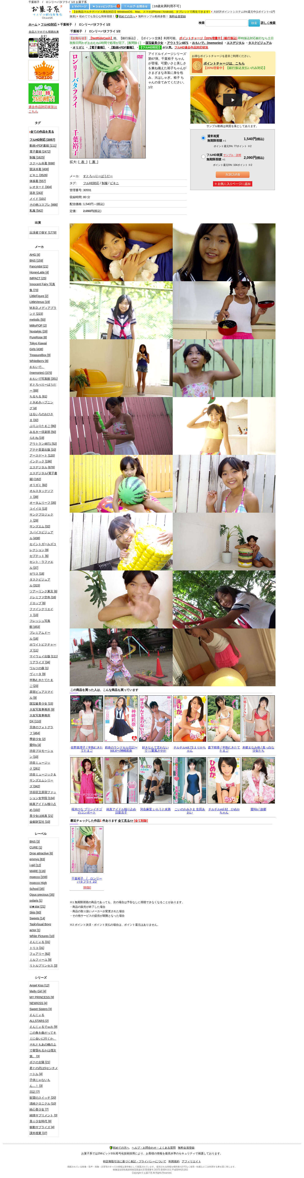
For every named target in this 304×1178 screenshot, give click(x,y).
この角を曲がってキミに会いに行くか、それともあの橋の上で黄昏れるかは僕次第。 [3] (43, 1044)
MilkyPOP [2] (38, 325)
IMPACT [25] (38, 278)
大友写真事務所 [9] (42, 709)
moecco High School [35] (38, 885)
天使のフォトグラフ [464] (41, 730)
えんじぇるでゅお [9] (43, 1026)
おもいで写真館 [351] (44, 378)
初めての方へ (125, 16)
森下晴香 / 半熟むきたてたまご (224, 749)
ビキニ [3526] (39, 175)
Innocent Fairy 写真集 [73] (42, 287)
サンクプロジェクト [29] (41, 517)
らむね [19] (37, 437)
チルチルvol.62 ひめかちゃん (224, 811)
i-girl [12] (35, 865)
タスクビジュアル (260, 43)
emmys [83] (37, 859)
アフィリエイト (191, 1161)
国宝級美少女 (154, 43)
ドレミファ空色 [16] (43, 597)
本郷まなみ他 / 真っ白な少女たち (258, 749)
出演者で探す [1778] (43, 232)
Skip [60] (35, 912)
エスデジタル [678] (42, 467)
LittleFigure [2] (39, 296)
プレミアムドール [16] (40, 635)
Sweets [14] (37, 918)
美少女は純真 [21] (41, 815)
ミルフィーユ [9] (40, 959)
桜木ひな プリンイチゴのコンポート (87, 811)
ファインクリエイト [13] (41, 612)
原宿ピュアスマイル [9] (41, 694)
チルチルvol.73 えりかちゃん (190, 749)
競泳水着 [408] (39, 169)
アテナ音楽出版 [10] (43, 449)
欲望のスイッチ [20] (43, 1097)
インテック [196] (41, 461)
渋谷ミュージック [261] (40, 765)
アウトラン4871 (177, 43)
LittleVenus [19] (40, 302)
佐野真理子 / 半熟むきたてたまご (87, 749)
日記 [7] (34, 1091)
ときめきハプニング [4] (41, 405)
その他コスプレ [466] (44, 204)
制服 (105, 183)
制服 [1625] (37, 157)
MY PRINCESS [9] (42, 997)
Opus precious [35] (42, 894)
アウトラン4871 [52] (43, 443)
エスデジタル (235, 43)
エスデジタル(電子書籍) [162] (43, 476)
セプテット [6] (39, 556)
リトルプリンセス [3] (43, 965)
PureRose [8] (38, 337)
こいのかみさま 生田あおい (190, 811)
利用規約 (173, 1161)
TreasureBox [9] (40, 355)
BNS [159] (36, 260)
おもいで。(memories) (207, 43)
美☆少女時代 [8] (40, 1121)
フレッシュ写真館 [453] (40, 623)
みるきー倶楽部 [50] (43, 432)
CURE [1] (36, 847)
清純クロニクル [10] (43, 1103)
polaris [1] (36, 900)
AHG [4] (35, 254)
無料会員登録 (177, 16)
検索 (202, 22)
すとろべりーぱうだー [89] (43, 387)
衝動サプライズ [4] (42, 1127)
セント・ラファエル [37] (41, 564)
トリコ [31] (37, 948)
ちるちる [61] (38, 396)
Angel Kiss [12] (39, 985)
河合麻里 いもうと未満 (155, 809)
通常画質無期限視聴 (216, 138)
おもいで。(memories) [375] (41, 369)
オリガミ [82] (38, 485)
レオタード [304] (41, 187)
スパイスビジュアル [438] (41, 535)
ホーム (32, 24)
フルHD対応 (49, 24)
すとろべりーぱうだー (98, 176)
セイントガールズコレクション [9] (43, 547)
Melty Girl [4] (38, 991)
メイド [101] (38, 198)
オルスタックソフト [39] (41, 493)
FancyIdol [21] (39, 266)
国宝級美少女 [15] (41, 703)
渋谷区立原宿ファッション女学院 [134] (43, 795)
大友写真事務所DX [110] (40, 718)
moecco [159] (38, 877)
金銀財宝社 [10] (40, 821)
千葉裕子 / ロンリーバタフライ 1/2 (87, 880)
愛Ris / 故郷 (258, 809)
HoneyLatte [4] (39, 272)
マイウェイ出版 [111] (44, 656)
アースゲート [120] (42, 455)
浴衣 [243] (36, 193)
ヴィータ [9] (37, 674)
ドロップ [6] (37, 603)
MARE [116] (37, 871)
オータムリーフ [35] (43, 502)
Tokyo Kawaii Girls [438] (38, 346)
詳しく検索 (268, 22)
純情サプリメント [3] (43, 1115)
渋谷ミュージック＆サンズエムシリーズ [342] (43, 780)
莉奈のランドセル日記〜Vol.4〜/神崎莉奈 (121, 749)
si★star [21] (37, 906)
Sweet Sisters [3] (41, 1009)
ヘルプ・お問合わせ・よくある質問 (154, 1147)
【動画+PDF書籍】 (122, 47)
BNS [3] (35, 841)
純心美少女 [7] (39, 1109)
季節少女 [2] (37, 739)
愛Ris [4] (35, 745)
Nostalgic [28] (39, 331)
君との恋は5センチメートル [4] (44, 1071)
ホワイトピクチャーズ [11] (43, 647)
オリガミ (78, 47)
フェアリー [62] (40, 953)
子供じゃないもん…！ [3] (40, 1082)
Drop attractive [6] (41, 853)
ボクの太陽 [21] (40, 1062)
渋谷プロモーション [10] (41, 753)
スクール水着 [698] (42, 163)
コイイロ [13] (38, 508)
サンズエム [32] (40, 526)
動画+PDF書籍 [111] (43, 145)
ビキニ (114, 183)
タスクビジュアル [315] (40, 582)
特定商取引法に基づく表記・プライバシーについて (134, 1161)
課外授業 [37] (38, 1133)
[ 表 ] (82, 162)
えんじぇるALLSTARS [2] (39, 1018)
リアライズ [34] (40, 662)
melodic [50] (37, 319)
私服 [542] (36, 210)
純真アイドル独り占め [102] (43, 807)
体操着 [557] (38, 181)
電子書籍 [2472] (40, 151)
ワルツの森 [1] (39, 668)
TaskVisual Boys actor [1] (40, 927)
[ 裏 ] (93, 162)
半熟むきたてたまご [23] (41, 683)
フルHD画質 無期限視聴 (223, 157)
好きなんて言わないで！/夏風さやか (155, 749)
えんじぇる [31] (40, 942)
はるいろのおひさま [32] (41, 417)
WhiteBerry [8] (39, 361)
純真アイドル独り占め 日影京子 (121, 811)
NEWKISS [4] (38, 1003)
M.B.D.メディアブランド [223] (43, 310)
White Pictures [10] (42, 936)
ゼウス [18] (37, 573)
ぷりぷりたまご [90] (43, 426)
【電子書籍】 (97, 47)
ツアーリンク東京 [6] (43, 591)
